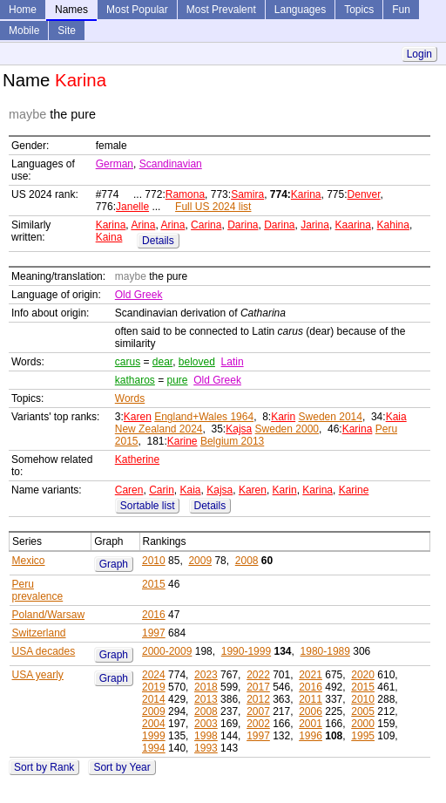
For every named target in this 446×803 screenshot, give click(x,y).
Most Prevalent (221, 9)
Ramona (185, 194)
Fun (401, 9)
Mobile (24, 30)
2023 (206, 675)
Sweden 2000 (287, 429)
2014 (154, 699)
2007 (258, 711)
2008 (247, 561)
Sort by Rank (44, 767)
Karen (138, 417)
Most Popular (137, 9)
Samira (247, 194)
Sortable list (147, 506)
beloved (197, 362)
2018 (206, 687)
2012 (258, 699)
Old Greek (139, 295)
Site (66, 30)
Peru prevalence (38, 590)
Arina (143, 225)
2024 (154, 675)
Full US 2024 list (213, 207)
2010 (154, 561)
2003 (206, 724)
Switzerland (39, 633)
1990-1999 (246, 651)
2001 (310, 724)
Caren (129, 490)
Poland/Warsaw (48, 615)
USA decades (44, 651)
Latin (232, 362)
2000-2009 (167, 651)
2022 (258, 675)
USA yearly (38, 675)
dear (162, 362)
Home (23, 9)
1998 (206, 736)
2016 (154, 615)
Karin (283, 417)
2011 (310, 699)
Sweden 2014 (330, 417)
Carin (161, 490)
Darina (242, 225)
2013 (206, 699)
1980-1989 (325, 651)
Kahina (393, 225)
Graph (113, 564)
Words (130, 398)
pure (177, 380)
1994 (154, 748)
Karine (182, 441)
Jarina (315, 225)
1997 (154, 633)
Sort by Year (121, 767)
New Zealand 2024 (159, 429)
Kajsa (239, 429)
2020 (363, 675)
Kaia (396, 417)
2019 (154, 687)
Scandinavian (170, 164)
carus (127, 362)
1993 (206, 748)
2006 (310, 711)
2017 (258, 687)
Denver (364, 194)
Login (419, 54)
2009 (200, 561)
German (114, 164)
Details (158, 241)
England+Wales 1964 (203, 417)
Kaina (109, 237)
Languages (300, 9)
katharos (135, 380)
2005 (363, 711)
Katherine (137, 459)
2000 (363, 724)
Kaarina (353, 225)
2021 (310, 675)
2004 (154, 724)
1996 (310, 736)
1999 (154, 736)
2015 (154, 584)
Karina (306, 194)
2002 (258, 724)
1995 (363, 736)
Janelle (132, 207)
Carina (206, 225)
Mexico (28, 561)
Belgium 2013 (232, 441)
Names (71, 9)
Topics (359, 9)
